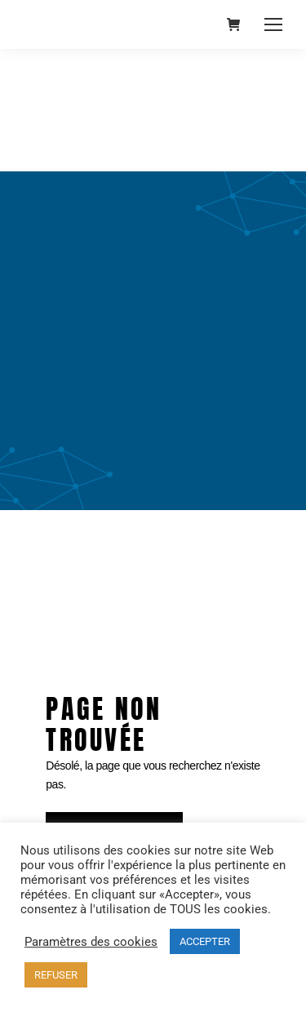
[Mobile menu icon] (273, 24)
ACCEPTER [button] (205, 941)
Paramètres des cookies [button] (90, 941)
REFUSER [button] (56, 975)
